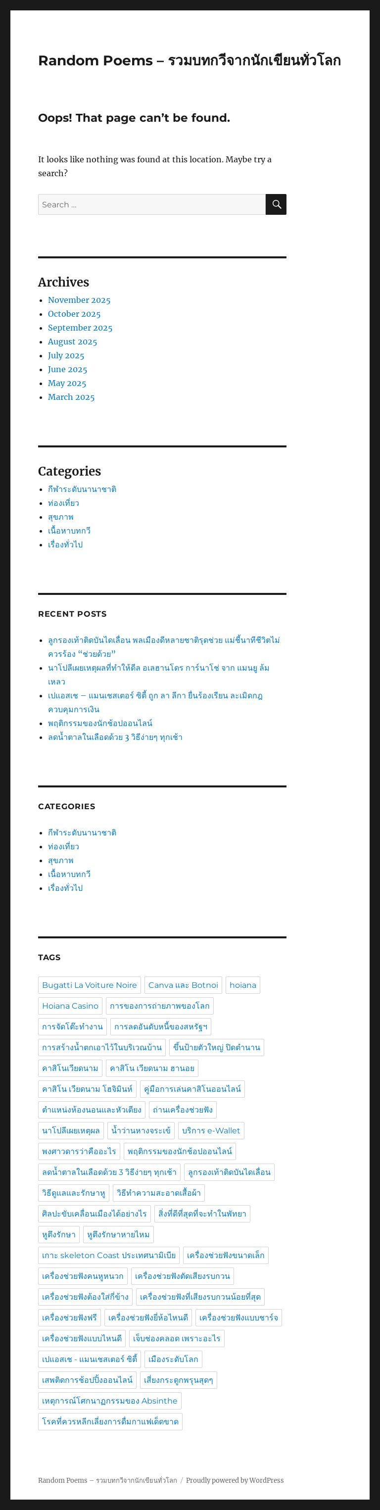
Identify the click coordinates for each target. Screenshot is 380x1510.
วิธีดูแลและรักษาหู (73, 1193)
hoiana (243, 985)
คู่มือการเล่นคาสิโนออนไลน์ (192, 1089)
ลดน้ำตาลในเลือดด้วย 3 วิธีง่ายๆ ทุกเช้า (115, 737)
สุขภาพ (61, 517)
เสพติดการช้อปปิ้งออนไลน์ (87, 1380)
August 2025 (72, 341)
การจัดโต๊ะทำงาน (72, 1026)
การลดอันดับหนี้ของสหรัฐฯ (160, 1026)
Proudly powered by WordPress (235, 1480)
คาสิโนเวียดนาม (70, 1068)
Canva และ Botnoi (183, 985)
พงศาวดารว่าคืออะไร (79, 1151)
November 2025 (79, 300)
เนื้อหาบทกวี (69, 531)
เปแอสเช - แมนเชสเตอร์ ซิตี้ (89, 1359)
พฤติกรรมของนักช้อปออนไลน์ (101, 723)
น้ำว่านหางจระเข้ (141, 1130)
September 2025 (80, 328)
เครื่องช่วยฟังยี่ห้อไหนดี (148, 1317)
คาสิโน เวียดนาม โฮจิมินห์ (87, 1089)
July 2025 (66, 355)
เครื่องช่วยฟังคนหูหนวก (83, 1276)
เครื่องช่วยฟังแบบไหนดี (82, 1338)
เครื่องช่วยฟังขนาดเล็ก (226, 1255)
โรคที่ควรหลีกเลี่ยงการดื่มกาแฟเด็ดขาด (110, 1421)
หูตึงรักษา (59, 1234)
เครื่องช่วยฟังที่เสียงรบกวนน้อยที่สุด (200, 1297)
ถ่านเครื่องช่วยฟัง (183, 1110)
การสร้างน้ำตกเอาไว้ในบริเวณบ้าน (102, 1047)
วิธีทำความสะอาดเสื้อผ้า (159, 1193)
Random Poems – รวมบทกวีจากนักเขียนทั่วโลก (189, 60)
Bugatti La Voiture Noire (89, 985)
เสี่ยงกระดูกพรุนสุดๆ (178, 1380)
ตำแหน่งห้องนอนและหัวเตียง (92, 1110)
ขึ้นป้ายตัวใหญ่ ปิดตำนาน (216, 1047)
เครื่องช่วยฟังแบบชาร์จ (238, 1317)
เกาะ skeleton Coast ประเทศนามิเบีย (109, 1255)
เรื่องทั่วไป (65, 544)
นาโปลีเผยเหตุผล (71, 1130)
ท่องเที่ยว (63, 503)
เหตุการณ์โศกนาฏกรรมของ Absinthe (110, 1401)
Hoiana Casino (70, 1006)
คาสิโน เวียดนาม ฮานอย (152, 1068)
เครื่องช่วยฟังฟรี (69, 1317)
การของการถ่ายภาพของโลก (160, 1006)
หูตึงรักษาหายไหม (118, 1234)
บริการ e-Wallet (211, 1130)
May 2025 (67, 383)
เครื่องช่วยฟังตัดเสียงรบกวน (182, 1276)
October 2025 (74, 314)
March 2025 (71, 397)
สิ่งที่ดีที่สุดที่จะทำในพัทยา (202, 1213)
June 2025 (68, 369)
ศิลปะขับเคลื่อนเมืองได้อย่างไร (94, 1213)
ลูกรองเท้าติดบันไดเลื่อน (229, 1172)
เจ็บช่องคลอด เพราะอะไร (177, 1338)
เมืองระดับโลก (173, 1359)
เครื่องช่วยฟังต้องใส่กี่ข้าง (85, 1297)
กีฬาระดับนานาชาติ (82, 489)
